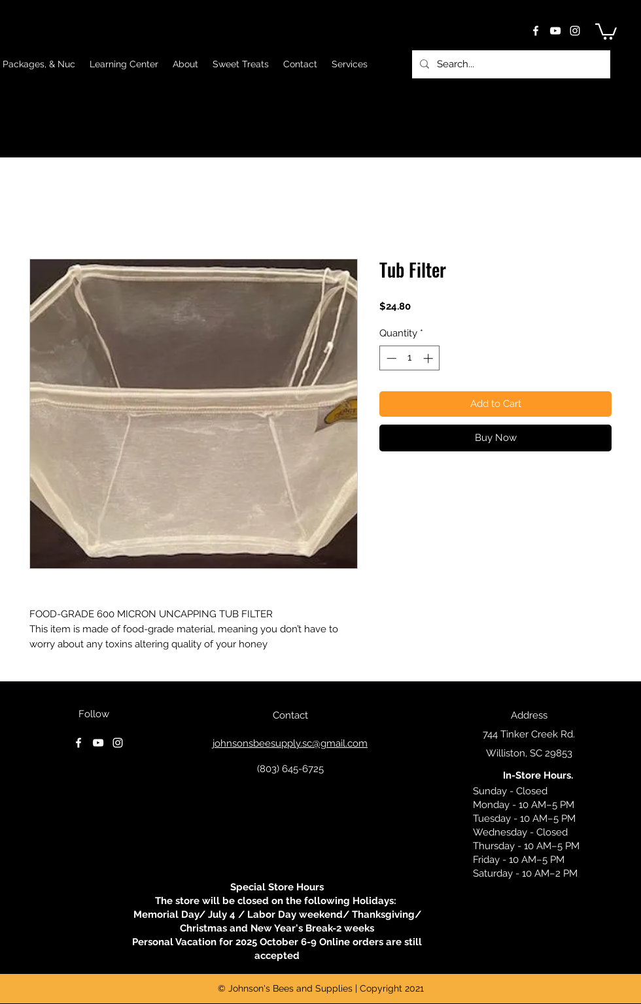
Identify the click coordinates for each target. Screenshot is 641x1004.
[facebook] (535, 30)
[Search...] (510, 64)
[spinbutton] (410, 358)
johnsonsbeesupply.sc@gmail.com (290, 743)
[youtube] (555, 30)
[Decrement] (390, 358)
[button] (606, 31)
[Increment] (429, 358)
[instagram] (574, 30)
